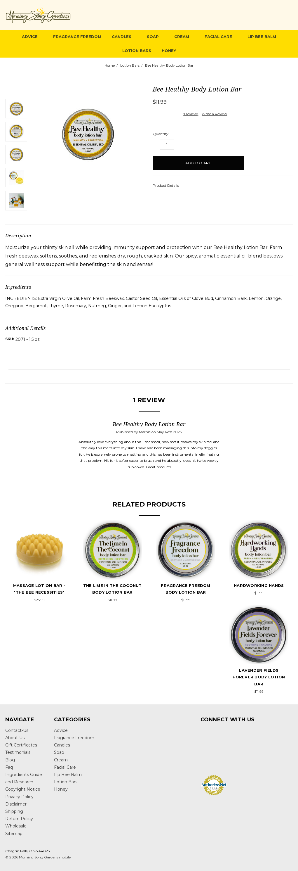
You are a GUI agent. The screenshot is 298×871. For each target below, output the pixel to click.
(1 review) (190, 114)
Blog (10, 760)
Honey (169, 50)
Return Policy (19, 818)
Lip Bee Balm (262, 36)
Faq (9, 767)
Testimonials (17, 752)
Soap (155, 36)
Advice (32, 36)
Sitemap (13, 833)
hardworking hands (259, 585)
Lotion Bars (136, 50)
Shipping (14, 811)
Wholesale (16, 826)
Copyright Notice (22, 789)
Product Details (167, 185)
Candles (124, 36)
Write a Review (214, 114)
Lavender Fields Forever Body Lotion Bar (259, 677)
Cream (184, 36)
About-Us (15, 737)
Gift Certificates (21, 745)
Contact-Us (16, 730)
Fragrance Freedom (77, 36)
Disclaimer (16, 804)
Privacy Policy (19, 796)
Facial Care (221, 36)
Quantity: (161, 134)
